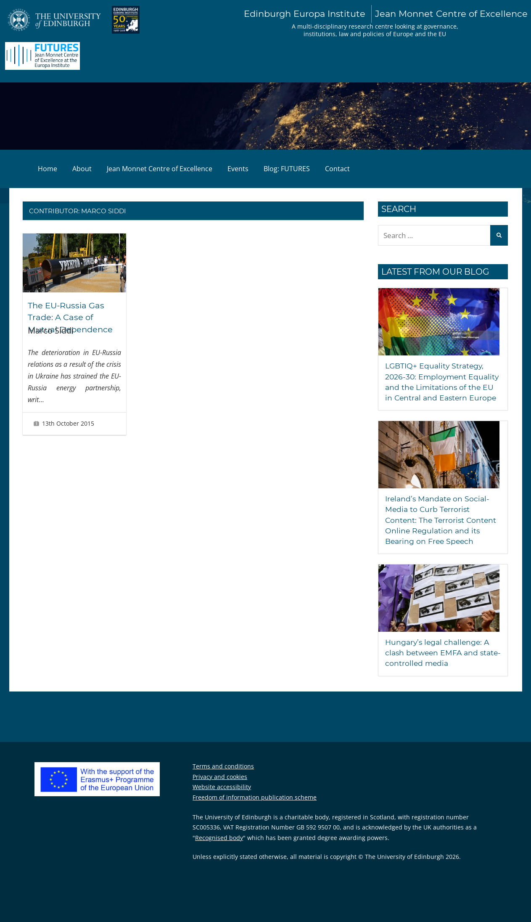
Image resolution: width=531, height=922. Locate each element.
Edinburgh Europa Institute (384, 14)
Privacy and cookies (220, 787)
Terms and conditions (223, 777)
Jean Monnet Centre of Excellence (159, 168)
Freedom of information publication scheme (255, 808)
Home (47, 168)
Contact (337, 168)
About (82, 168)
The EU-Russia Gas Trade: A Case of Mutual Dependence (71, 317)
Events (237, 168)
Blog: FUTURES (287, 168)
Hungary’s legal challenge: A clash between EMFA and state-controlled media (439, 663)
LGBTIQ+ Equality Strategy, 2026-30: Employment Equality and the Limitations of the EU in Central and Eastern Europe (439, 387)
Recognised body (219, 848)
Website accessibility (222, 797)
